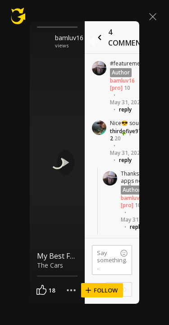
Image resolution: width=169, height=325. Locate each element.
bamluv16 (69, 37)
